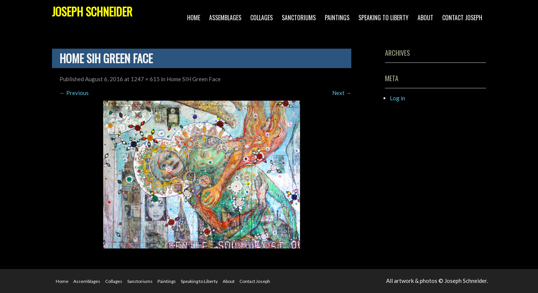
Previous (74, 92)
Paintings (337, 17)
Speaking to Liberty (383, 17)
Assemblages (225, 17)
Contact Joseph (462, 17)
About (425, 17)
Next (341, 92)
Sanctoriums (299, 17)
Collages (261, 17)
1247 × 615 (145, 79)
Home (193, 17)
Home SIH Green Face (193, 79)
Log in (397, 98)
